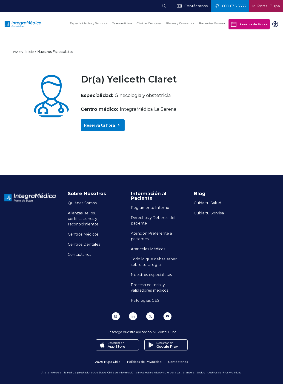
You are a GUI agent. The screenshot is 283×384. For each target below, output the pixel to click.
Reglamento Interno (150, 207)
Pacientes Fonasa (212, 23)
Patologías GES (145, 300)
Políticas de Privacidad (144, 362)
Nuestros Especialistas (55, 51)
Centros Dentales (84, 244)
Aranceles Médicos (148, 248)
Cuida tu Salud (207, 202)
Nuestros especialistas (151, 274)
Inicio (29, 51)
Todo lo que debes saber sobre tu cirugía (154, 261)
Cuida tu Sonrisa (209, 212)
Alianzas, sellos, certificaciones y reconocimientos (83, 218)
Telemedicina (122, 23)
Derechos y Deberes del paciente (153, 220)
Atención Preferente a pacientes (151, 236)
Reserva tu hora (102, 125)
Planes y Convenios (180, 23)
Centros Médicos (83, 234)
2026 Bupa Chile (107, 362)
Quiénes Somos (82, 202)
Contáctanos (79, 254)
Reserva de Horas (249, 24)
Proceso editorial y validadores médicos (149, 287)
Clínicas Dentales (149, 23)
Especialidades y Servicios (89, 23)
